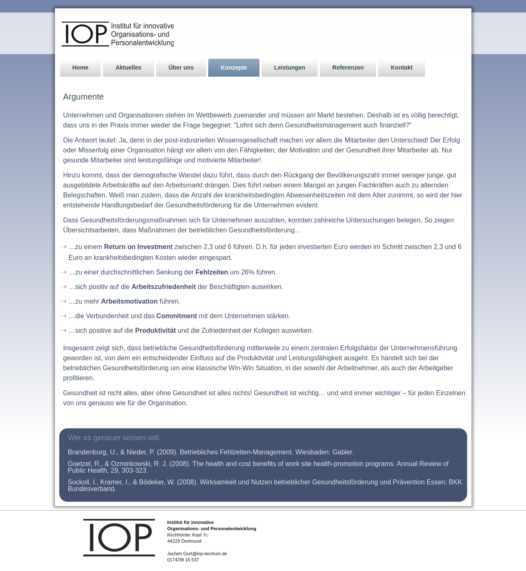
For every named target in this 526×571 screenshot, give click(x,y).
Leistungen (289, 67)
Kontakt (401, 67)
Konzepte (234, 67)
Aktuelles (128, 67)
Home (80, 67)
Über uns (181, 67)
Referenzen (348, 67)
